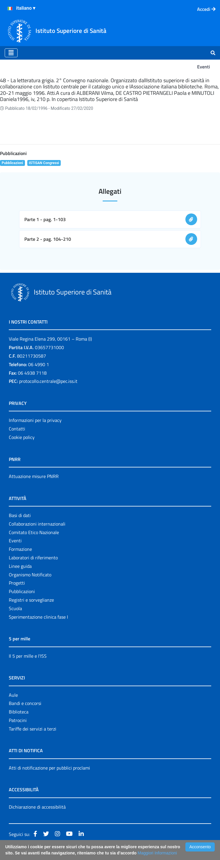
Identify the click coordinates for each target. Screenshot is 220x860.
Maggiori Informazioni (157, 853)
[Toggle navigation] (11, 52)
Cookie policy (22, 437)
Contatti (17, 428)
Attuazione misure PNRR (34, 476)
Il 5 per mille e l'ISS (28, 655)
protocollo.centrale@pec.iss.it (48, 381)
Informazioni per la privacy (35, 420)
